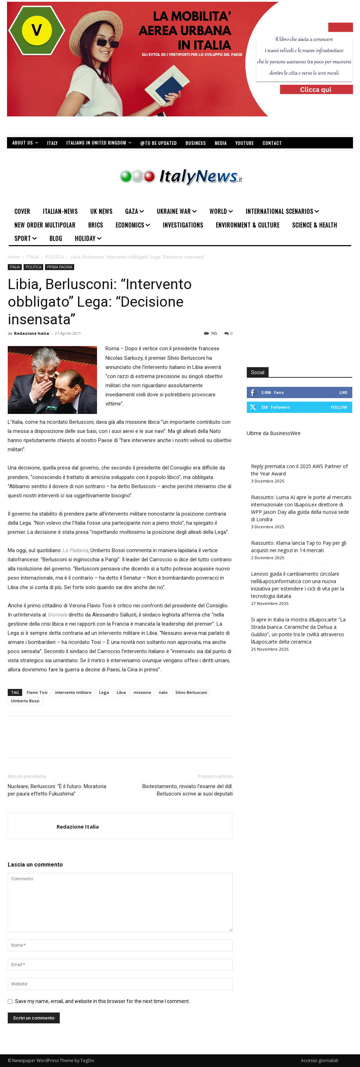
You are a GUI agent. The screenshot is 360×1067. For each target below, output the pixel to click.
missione (142, 692)
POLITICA (55, 257)
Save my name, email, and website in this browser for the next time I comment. (102, 1001)
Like (343, 392)
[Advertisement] (303, 308)
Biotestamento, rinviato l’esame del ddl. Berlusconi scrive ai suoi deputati (187, 790)
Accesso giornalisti (319, 1060)
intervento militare (73, 692)
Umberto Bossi (25, 700)
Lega (104, 692)
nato (163, 692)
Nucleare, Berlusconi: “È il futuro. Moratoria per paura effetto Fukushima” (57, 790)
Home (14, 257)
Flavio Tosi (37, 692)
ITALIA (33, 257)
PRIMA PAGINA (59, 266)
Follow (339, 407)
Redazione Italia (31, 333)
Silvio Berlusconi (191, 692)
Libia (121, 692)
